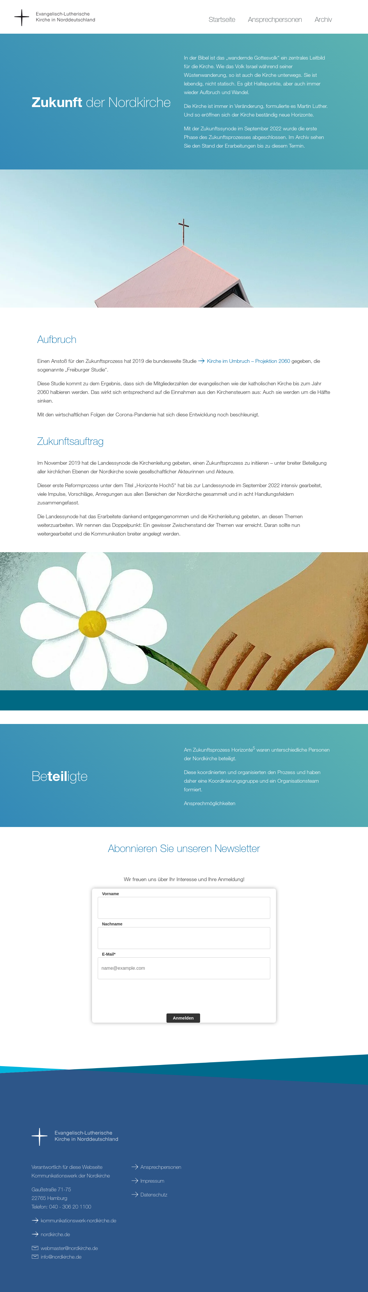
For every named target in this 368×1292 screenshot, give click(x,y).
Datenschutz (154, 1194)
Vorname (110, 893)
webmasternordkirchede (69, 1248)
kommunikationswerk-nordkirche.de (78, 1220)
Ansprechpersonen (161, 1167)
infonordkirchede (61, 1256)
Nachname (112, 924)
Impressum (152, 1180)
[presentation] (141, 995)
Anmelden (183, 1017)
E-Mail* (109, 954)
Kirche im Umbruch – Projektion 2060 (248, 361)
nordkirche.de (55, 1234)
